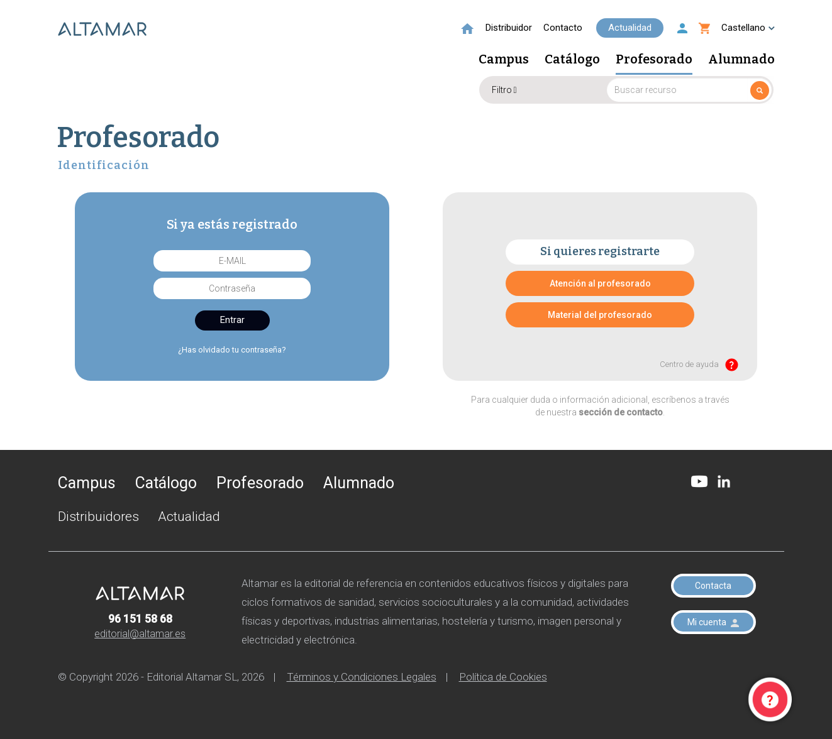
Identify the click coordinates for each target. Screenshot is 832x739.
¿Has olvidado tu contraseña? (232, 349)
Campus (504, 60)
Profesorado (654, 60)
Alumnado (741, 60)
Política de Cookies (503, 677)
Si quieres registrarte (600, 251)
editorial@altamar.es (140, 634)
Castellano (748, 27)
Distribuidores (98, 516)
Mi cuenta (713, 622)
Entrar (232, 320)
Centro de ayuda (699, 364)
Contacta (713, 586)
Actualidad (630, 27)
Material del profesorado (600, 315)
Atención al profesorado (600, 283)
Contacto (562, 27)
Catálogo (572, 60)
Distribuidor (508, 27)
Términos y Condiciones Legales (361, 677)
